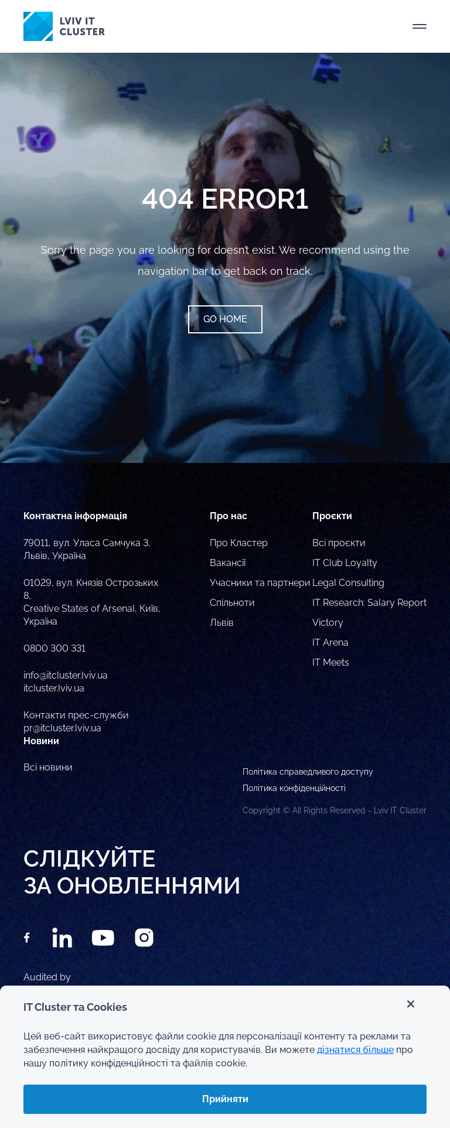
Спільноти (232, 602)
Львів (222, 622)
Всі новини (48, 767)
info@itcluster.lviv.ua (65, 675)
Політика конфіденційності (294, 788)
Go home (225, 319)
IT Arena (330, 642)
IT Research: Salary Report (369, 602)
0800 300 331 (54, 648)
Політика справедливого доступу (308, 771)
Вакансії (228, 562)
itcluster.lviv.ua (53, 688)
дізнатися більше (355, 1049)
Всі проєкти (339, 542)
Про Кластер (239, 542)
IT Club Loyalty (344, 562)
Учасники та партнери (260, 582)
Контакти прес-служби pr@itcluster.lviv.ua (76, 722)
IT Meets (330, 662)
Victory (327, 622)
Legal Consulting (348, 582)
